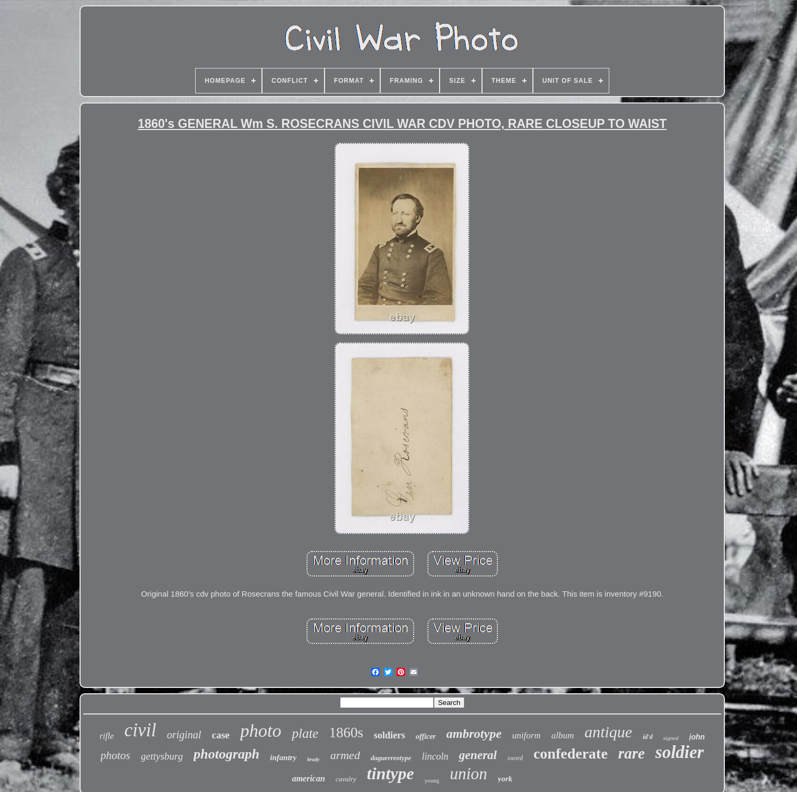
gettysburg (162, 756)
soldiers (389, 735)
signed (671, 738)
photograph (226, 754)
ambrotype (474, 734)
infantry (283, 757)
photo (260, 731)
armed (345, 755)
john (697, 737)
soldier (679, 752)
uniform (526, 735)
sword (515, 758)
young (432, 780)
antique (608, 732)
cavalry (346, 779)
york (505, 778)
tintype (390, 773)
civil (140, 730)
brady (313, 759)
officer (426, 737)
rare (631, 753)
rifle (107, 736)
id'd (648, 737)
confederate (570, 753)
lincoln (435, 756)
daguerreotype (391, 758)
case (221, 735)
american (308, 778)
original (184, 735)
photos (115, 755)
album (562, 735)
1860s (346, 733)
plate (305, 733)
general (478, 755)
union (468, 773)
